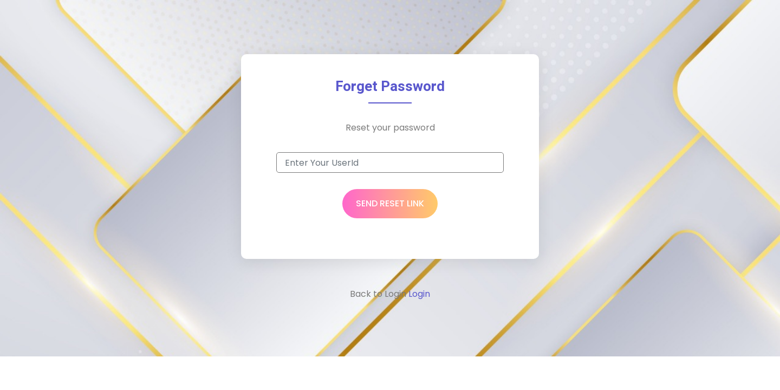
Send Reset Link (390, 203)
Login (418, 294)
